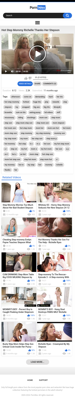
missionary (9, 118)
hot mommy (10, 144)
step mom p (51, 139)
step (65, 102)
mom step (34, 154)
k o (31, 144)
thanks (7, 170)
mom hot (40, 128)
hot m (21, 165)
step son (8, 123)
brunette (8, 112)
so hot (23, 154)
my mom (24, 139)
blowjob (57, 107)
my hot (24, 149)
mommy (48, 165)
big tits (47, 107)
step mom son (43, 123)
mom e (34, 149)
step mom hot (46, 159)
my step (31, 165)
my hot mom (46, 149)
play (46, 102)
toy (17, 107)
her (15, 170)
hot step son (47, 154)
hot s (14, 154)
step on (14, 149)
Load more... (37, 362)
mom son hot (53, 128)
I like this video (26, 78)
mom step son (11, 133)
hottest (26, 102)
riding (20, 118)
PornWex (34, 395)
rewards (55, 102)
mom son (43, 118)
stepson (8, 107)
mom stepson (59, 123)
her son (59, 149)
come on (27, 97)
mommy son (59, 133)
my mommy (10, 165)
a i (6, 149)
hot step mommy (12, 102)
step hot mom (30, 159)
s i (57, 159)
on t (6, 154)
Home (30, 380)
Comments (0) (49, 84)
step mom (55, 118)
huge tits (37, 102)
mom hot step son (12, 159)
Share (37, 84)
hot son (47, 144)
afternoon (15, 97)
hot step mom (26, 128)
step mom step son (24, 123)
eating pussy (35, 112)
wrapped (26, 107)
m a (38, 144)
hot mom (66, 128)
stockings (31, 118)
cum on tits (21, 112)
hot (39, 165)
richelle (59, 165)
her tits (60, 97)
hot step (22, 144)
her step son (37, 139)
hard (51, 97)
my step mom (10, 139)
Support (43, 380)
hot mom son (10, 128)
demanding (40, 97)
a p (67, 149)
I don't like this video (29, 78)
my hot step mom (61, 144)
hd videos (49, 112)
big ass (37, 107)
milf (58, 112)
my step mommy (43, 133)
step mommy (26, 133)
